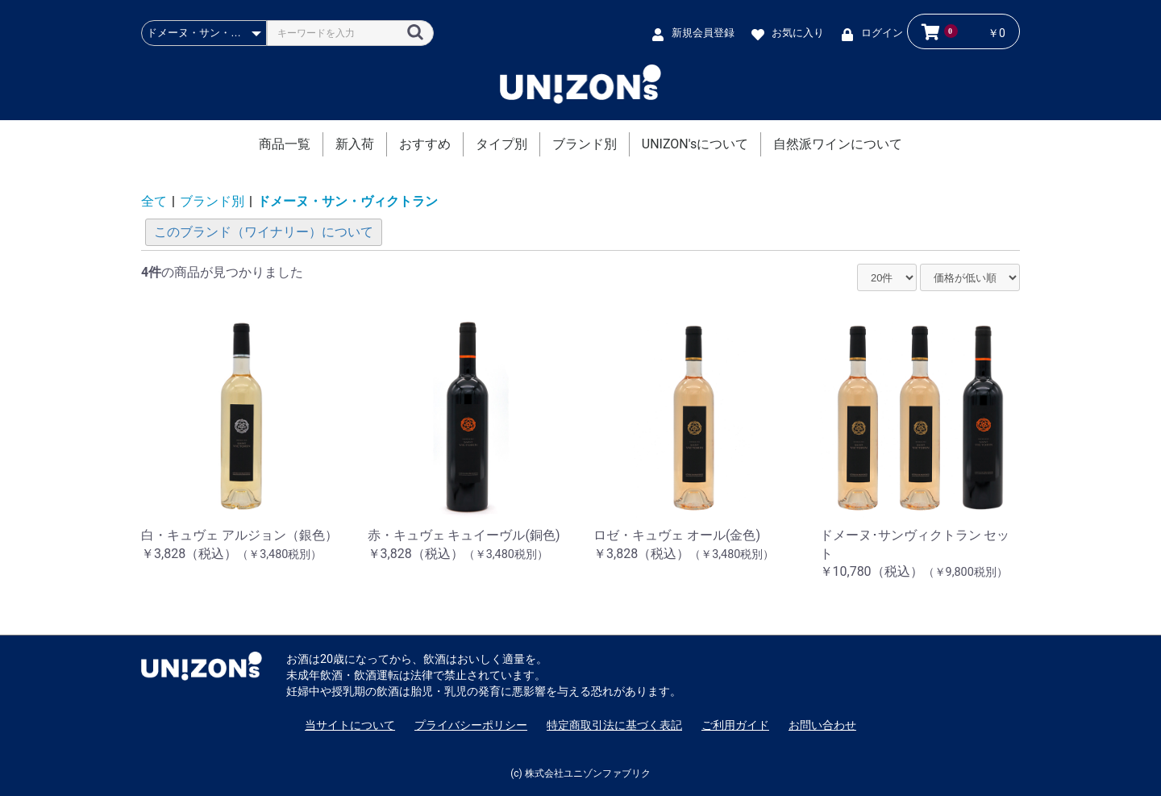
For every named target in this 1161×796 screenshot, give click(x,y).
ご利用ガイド (735, 725)
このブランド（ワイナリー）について (263, 232)
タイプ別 (501, 144)
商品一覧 (284, 144)
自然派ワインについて (837, 144)
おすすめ (425, 144)
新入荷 (354, 144)
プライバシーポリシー (470, 725)
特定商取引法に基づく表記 (614, 725)
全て (154, 201)
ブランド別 (584, 144)
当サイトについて (350, 725)
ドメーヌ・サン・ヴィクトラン (347, 201)
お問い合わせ (822, 725)
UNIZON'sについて (695, 144)
